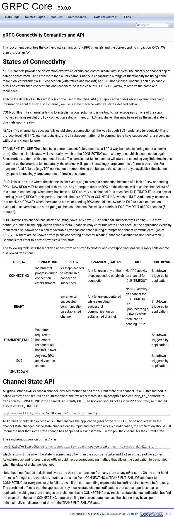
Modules (57, 17)
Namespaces (78, 17)
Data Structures (106, 17)
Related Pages (35, 17)
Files (129, 17)
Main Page (12, 17)
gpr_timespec (123, 446)
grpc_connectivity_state (23, 413)
